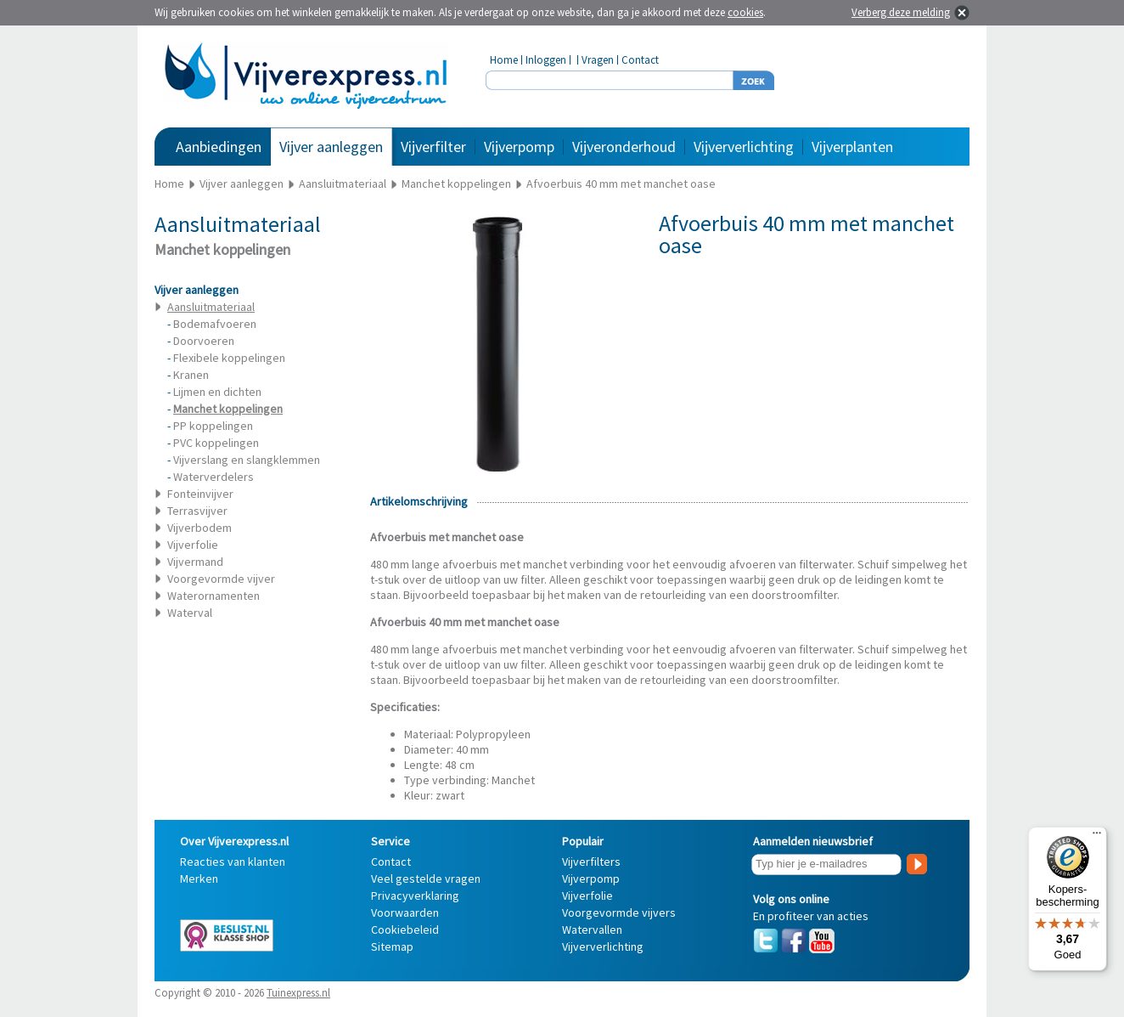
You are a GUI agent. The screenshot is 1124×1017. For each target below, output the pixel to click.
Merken (199, 878)
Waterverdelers (213, 476)
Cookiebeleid (405, 929)
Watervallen (592, 929)
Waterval (189, 612)
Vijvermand (195, 561)
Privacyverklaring (415, 895)
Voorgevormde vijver (221, 578)
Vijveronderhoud (624, 146)
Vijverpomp (519, 146)
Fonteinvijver (200, 493)
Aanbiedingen (218, 146)
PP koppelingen (213, 425)
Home (504, 60)
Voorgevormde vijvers (619, 912)
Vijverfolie (192, 544)
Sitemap (392, 946)
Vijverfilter (433, 146)
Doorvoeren (203, 340)
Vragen (598, 60)
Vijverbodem (199, 527)
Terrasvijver (197, 510)
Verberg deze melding (900, 12)
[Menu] (1097, 837)
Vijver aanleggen (331, 146)
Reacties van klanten (232, 861)
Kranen (191, 374)
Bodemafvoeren (214, 323)
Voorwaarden (405, 912)
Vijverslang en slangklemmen (246, 459)
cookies (745, 12)
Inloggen (545, 60)
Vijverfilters (591, 861)
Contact (640, 60)
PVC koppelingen (216, 442)
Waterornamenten (213, 595)
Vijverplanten (852, 146)
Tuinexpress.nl (298, 993)
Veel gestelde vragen (426, 878)
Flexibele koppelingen (229, 357)
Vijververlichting (744, 146)
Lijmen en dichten (217, 391)
